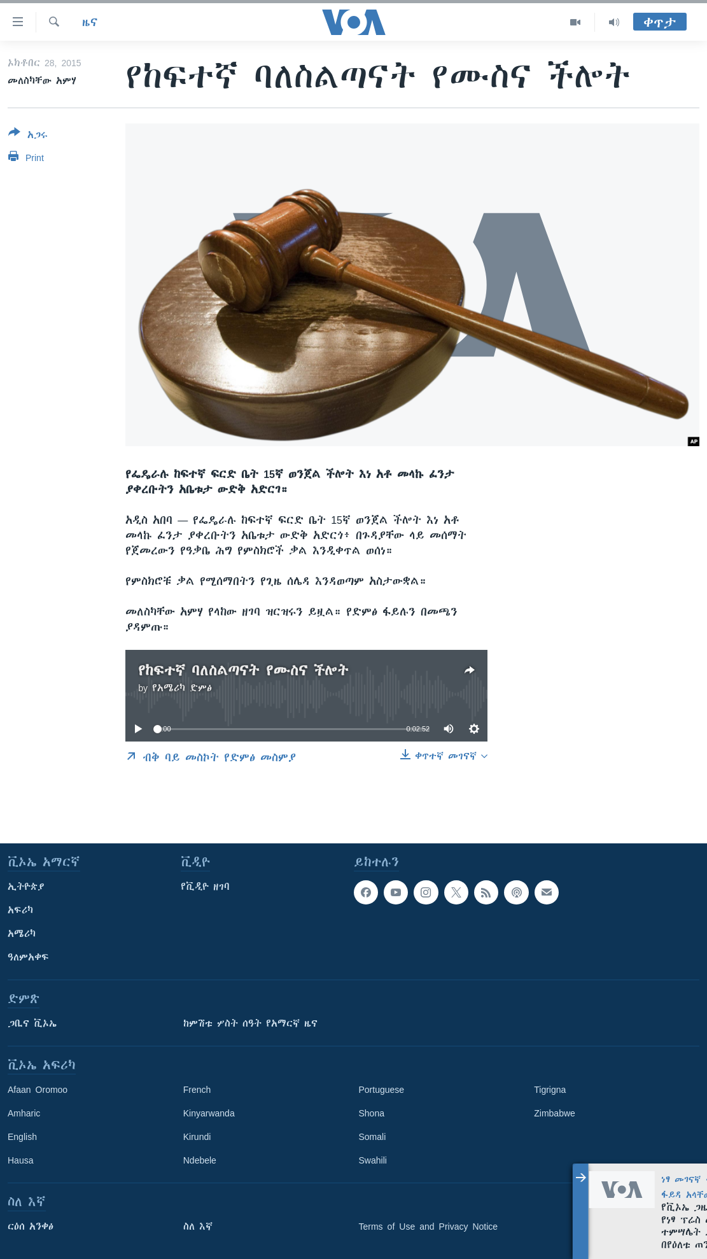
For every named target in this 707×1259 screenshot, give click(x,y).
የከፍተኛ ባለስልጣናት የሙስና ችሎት (243, 671)
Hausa (20, 1160)
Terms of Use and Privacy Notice (428, 1226)
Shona (371, 1113)
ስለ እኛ (198, 1226)
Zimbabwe (554, 1113)
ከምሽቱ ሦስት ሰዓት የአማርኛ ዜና (250, 1023)
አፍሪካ (20, 910)
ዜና (90, 22)
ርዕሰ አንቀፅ (30, 1226)
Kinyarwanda (209, 1113)
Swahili (373, 1160)
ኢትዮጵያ (26, 886)
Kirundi (197, 1137)
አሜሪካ (22, 933)
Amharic (24, 1113)
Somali (372, 1137)
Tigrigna (550, 1089)
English (22, 1137)
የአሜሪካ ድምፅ (182, 688)
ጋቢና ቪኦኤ (32, 1023)
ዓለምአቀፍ (28, 957)
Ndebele (199, 1160)
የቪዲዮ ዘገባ (205, 886)
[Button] (28, 136)
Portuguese (382, 1089)
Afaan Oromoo (37, 1089)
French (197, 1089)
